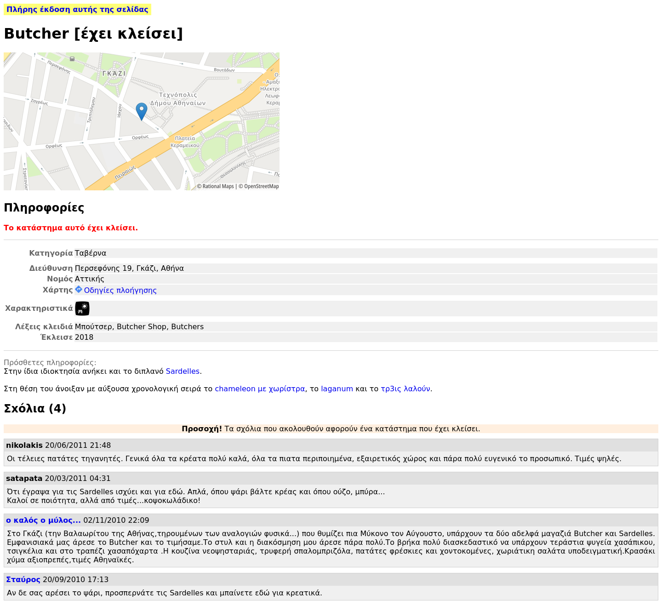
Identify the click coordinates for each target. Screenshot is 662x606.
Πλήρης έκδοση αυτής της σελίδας (77, 9)
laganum (337, 388)
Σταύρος (23, 579)
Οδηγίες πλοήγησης (116, 290)
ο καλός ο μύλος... (43, 520)
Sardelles (183, 371)
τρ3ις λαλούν (405, 388)
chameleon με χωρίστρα (260, 388)
